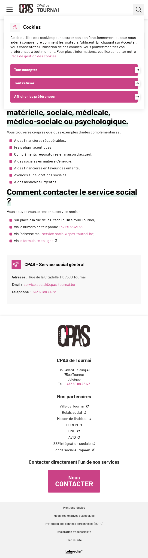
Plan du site (74, 540)
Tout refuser (24, 83)
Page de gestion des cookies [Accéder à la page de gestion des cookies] (33, 56)
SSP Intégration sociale (72, 444)
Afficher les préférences (34, 96)
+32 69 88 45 (69, 227)
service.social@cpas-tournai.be (49, 284)
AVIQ (72, 437)
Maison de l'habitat (72, 419)
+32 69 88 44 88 (44, 292)
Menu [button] (9, 9)
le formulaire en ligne (36, 241)
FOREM (72, 425)
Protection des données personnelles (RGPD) (74, 524)
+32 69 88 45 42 (78, 384)
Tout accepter (25, 70)
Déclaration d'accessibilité (74, 532)
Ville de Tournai (72, 406)
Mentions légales (74, 507)
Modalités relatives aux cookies (74, 515)
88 (80, 227)
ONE (72, 431)
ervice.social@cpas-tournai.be (68, 234)
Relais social (72, 412)
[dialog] (74, 62)
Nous (74, 481)
